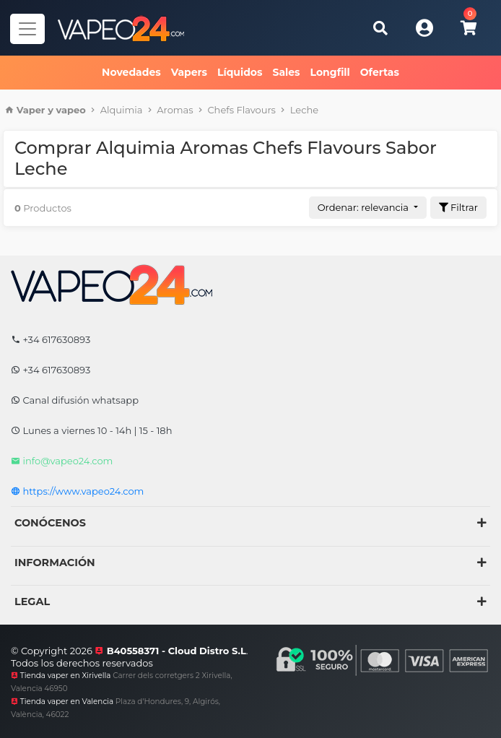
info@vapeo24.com (62, 460)
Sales (286, 72)
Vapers (189, 72)
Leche (304, 110)
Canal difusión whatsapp (75, 400)
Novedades (131, 72)
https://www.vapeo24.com (77, 491)
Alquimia (121, 110)
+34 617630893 (50, 339)
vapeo (71, 110)
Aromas (175, 110)
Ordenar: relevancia (364, 207)
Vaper (31, 110)
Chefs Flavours (241, 110)
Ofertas (379, 72)
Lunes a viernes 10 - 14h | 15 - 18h (91, 430)
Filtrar (458, 207)
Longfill (330, 72)
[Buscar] (380, 28)
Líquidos (239, 72)
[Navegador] (27, 29)
